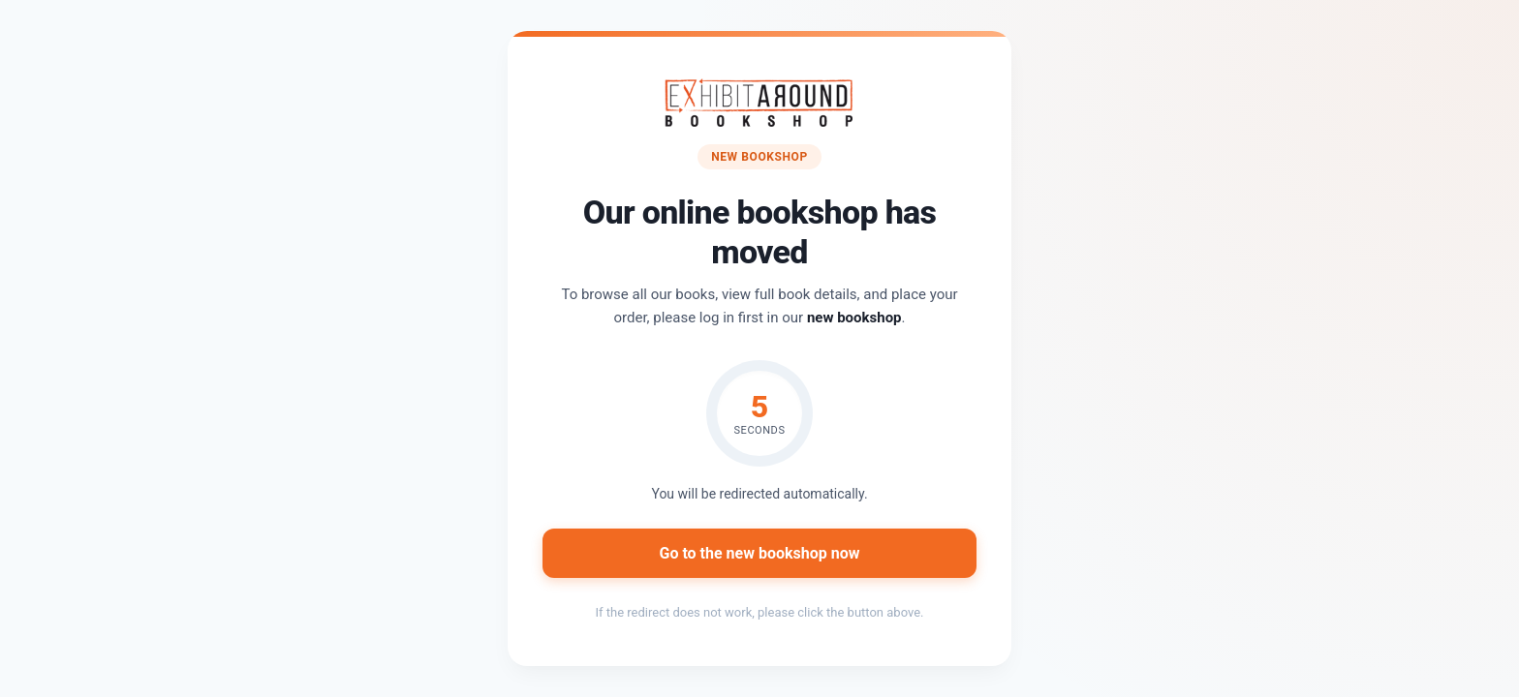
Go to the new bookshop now (759, 553)
